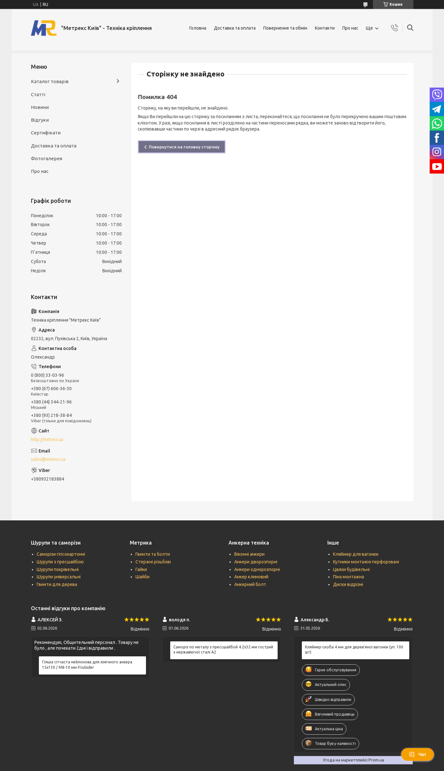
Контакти (325, 28)
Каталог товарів (50, 81)
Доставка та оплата (235, 28)
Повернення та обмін (285, 28)
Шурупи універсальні (59, 576)
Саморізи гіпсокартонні (61, 554)
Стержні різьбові (153, 561)
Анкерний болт (250, 584)
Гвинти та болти (152, 554)
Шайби (142, 576)
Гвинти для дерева (57, 584)
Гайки (141, 569)
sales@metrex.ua (48, 459)
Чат (417, 754)
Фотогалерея (46, 158)
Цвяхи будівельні (351, 569)
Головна (197, 28)
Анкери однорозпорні (257, 569)
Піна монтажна (348, 576)
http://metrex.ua (47, 439)
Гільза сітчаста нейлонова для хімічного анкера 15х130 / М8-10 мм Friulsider (87, 664)
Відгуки (40, 120)
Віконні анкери (249, 554)
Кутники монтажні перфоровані (366, 561)
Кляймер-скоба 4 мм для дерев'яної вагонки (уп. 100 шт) (354, 649)
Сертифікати (46, 132)
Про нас (350, 28)
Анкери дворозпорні (255, 561)
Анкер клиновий (251, 576)
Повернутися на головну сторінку (184, 147)
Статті (38, 94)
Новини (40, 107)
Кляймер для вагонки (355, 554)
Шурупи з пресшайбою (60, 561)
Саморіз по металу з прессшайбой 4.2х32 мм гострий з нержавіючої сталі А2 (223, 649)
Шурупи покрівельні (58, 569)
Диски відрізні (348, 584)
